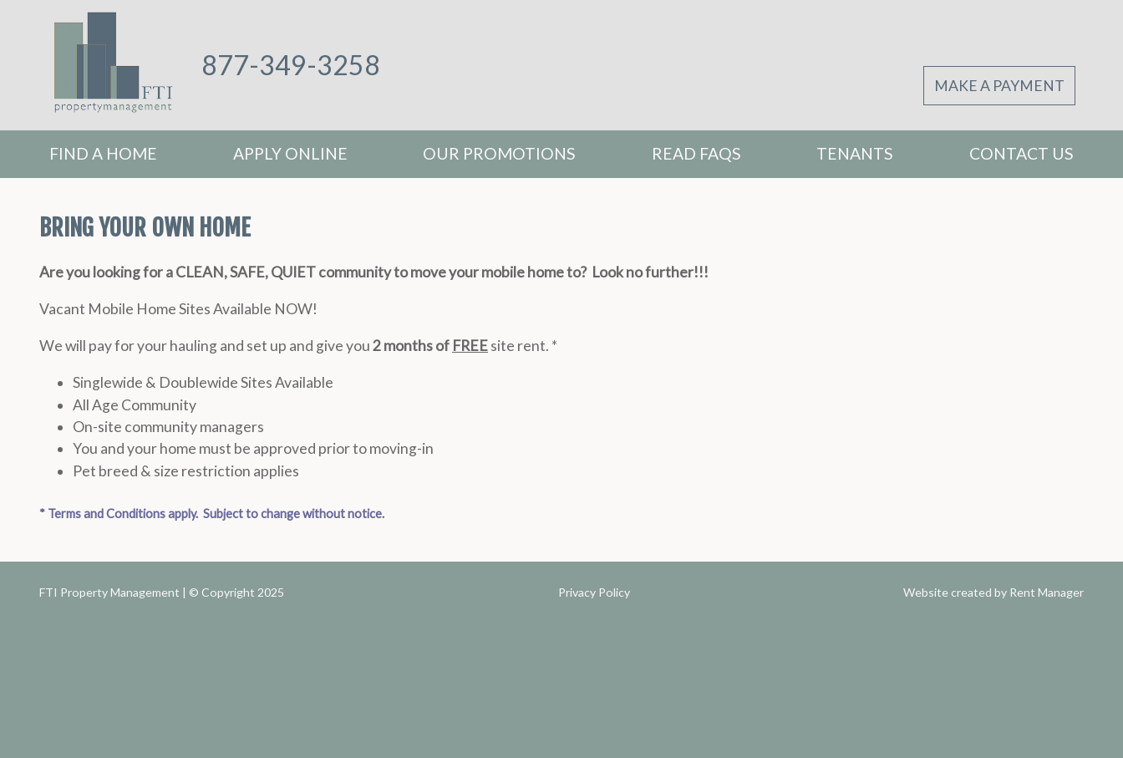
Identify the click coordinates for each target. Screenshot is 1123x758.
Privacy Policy (594, 592)
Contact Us (1021, 153)
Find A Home (103, 153)
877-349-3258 (290, 64)
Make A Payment (999, 85)
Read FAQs (696, 153)
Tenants (854, 153)
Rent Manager (1046, 592)
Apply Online (290, 153)
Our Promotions (499, 153)
